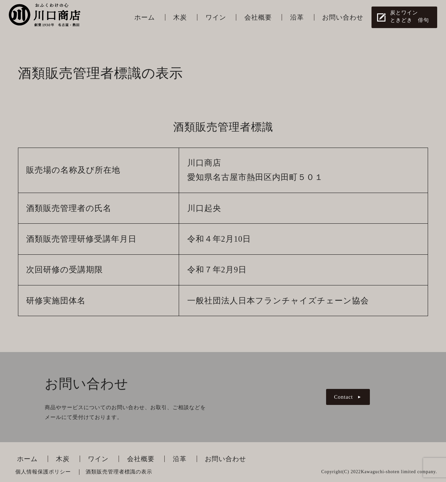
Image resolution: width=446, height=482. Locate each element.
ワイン (216, 17)
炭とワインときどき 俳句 (409, 16)
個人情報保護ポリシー (43, 471)
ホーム (144, 17)
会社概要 (258, 17)
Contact (343, 397)
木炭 (180, 17)
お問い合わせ (342, 17)
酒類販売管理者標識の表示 (119, 471)
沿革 (297, 17)
